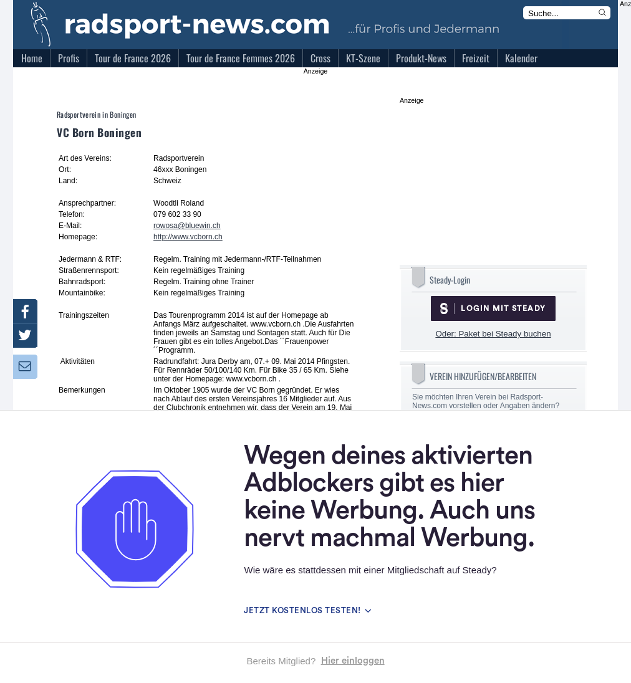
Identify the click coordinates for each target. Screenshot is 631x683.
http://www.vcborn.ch (188, 236)
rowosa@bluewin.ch (187, 225)
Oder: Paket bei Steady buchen (493, 333)
